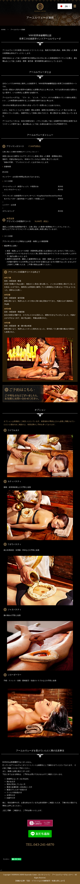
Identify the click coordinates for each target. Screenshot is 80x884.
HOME (3, 29)
